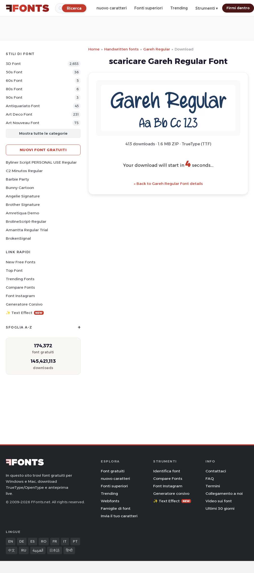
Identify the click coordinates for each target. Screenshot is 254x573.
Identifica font (166, 471)
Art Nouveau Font (22, 122)
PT (75, 541)
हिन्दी (69, 550)
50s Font (14, 72)
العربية (38, 550)
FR (55, 541)
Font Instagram (20, 295)
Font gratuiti (112, 471)
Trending (179, 8)
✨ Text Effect (25, 312)
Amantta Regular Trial (27, 230)
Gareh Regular (156, 49)
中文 (11, 550)
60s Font (14, 80)
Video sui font (219, 501)
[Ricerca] (74, 8)
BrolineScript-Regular (26, 221)
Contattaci (216, 471)
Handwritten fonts (121, 49)
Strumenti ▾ (206, 8)
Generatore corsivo (24, 304)
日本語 (54, 550)
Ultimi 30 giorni (220, 508)
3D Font (13, 63)
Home (94, 49)
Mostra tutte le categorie (43, 133)
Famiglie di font (115, 508)
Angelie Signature (23, 196)
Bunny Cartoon (20, 187)
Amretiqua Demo (22, 213)
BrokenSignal (18, 238)
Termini (213, 486)
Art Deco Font (19, 114)
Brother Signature (23, 204)
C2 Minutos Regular (24, 170)
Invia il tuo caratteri (119, 516)
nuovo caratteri (111, 8)
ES (32, 541)
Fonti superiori (148, 8)
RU (23, 550)
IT (65, 541)
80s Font (14, 89)
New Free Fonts (20, 262)
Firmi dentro (238, 8)
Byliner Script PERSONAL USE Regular (41, 162)
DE (21, 541)
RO (43, 541)
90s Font (14, 97)
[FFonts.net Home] (27, 8)
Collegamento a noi (224, 493)
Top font (14, 270)
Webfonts (110, 501)
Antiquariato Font (23, 106)
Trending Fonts (20, 279)
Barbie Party (17, 179)
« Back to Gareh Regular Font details (168, 183)
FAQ (210, 478)
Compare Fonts (20, 287)
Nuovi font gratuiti (43, 149)
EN (10, 541)
